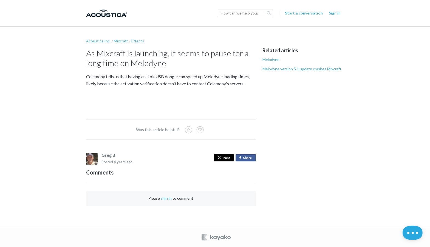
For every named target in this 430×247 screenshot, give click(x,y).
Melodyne (270, 59)
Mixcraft (121, 41)
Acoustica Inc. (98, 41)
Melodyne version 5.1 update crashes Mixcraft (301, 68)
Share (246, 158)
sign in (166, 198)
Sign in (335, 13)
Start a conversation (304, 13)
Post (224, 158)
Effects (137, 41)
